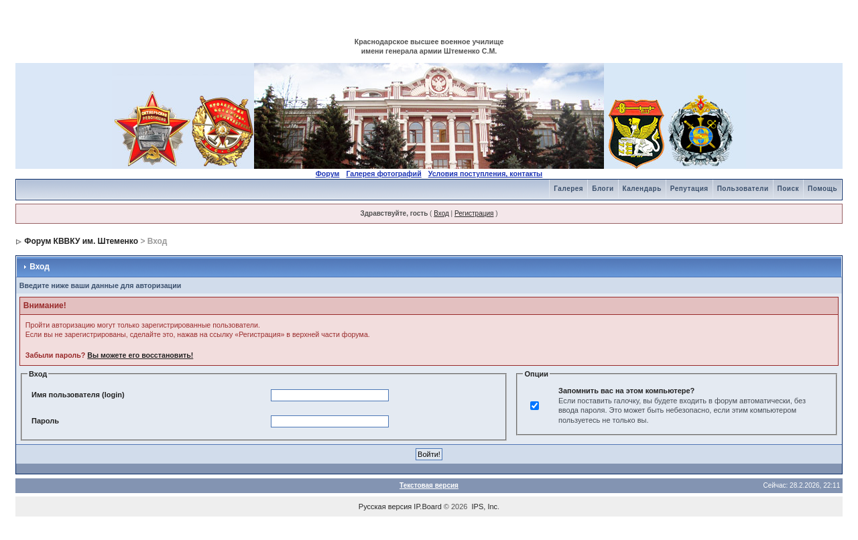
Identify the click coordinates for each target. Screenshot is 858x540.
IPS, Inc (485, 506)
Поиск (789, 188)
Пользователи (743, 188)
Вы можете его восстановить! (140, 355)
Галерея (568, 188)
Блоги (602, 188)
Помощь (822, 188)
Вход (441, 213)
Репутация (689, 188)
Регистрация (473, 213)
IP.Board (427, 506)
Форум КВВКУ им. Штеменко (81, 241)
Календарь (642, 188)
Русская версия (385, 506)
